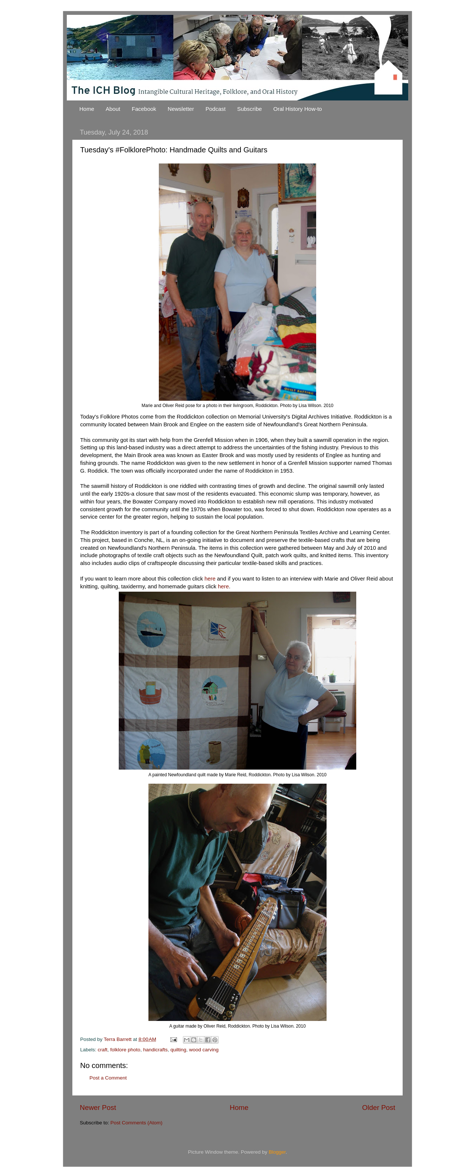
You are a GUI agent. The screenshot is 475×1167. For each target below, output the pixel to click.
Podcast (216, 109)
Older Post (378, 1107)
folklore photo (125, 1049)
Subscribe (249, 109)
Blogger (277, 1152)
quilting (178, 1049)
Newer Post (98, 1107)
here (210, 579)
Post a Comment (108, 1078)
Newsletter (181, 109)
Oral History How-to (297, 109)
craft (102, 1049)
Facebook (144, 109)
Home (86, 109)
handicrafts (155, 1049)
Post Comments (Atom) (137, 1122)
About (113, 109)
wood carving (204, 1049)
